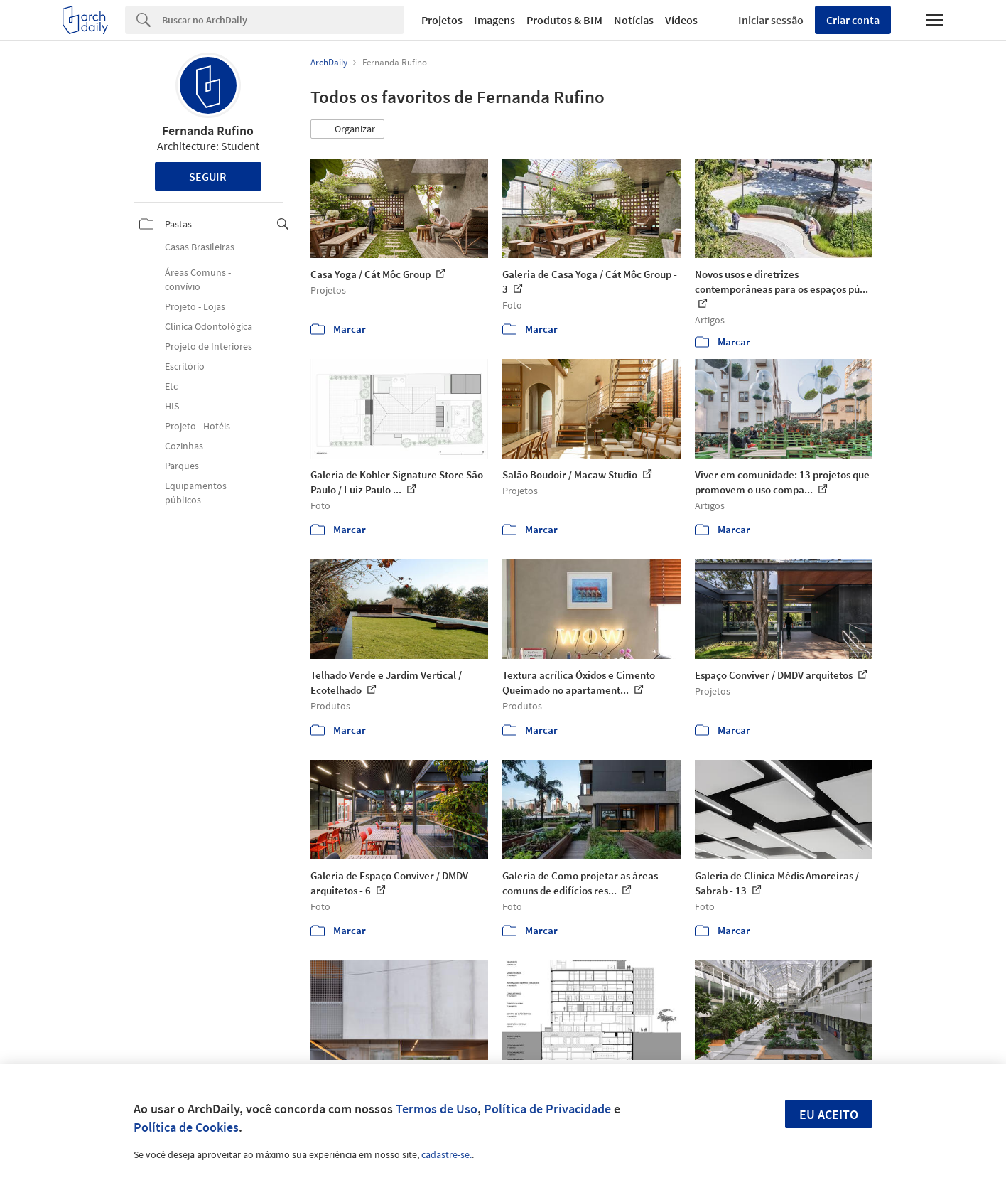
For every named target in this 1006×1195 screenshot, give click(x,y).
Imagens (494, 20)
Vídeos (681, 20)
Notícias (634, 20)
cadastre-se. (446, 1154)
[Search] (283, 20)
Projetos (442, 20)
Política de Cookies (186, 1127)
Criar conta (853, 20)
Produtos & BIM (564, 20)
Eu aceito (828, 1114)
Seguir (208, 176)
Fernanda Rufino (208, 130)
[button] (347, 129)
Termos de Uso (436, 1108)
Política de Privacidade (547, 1108)
